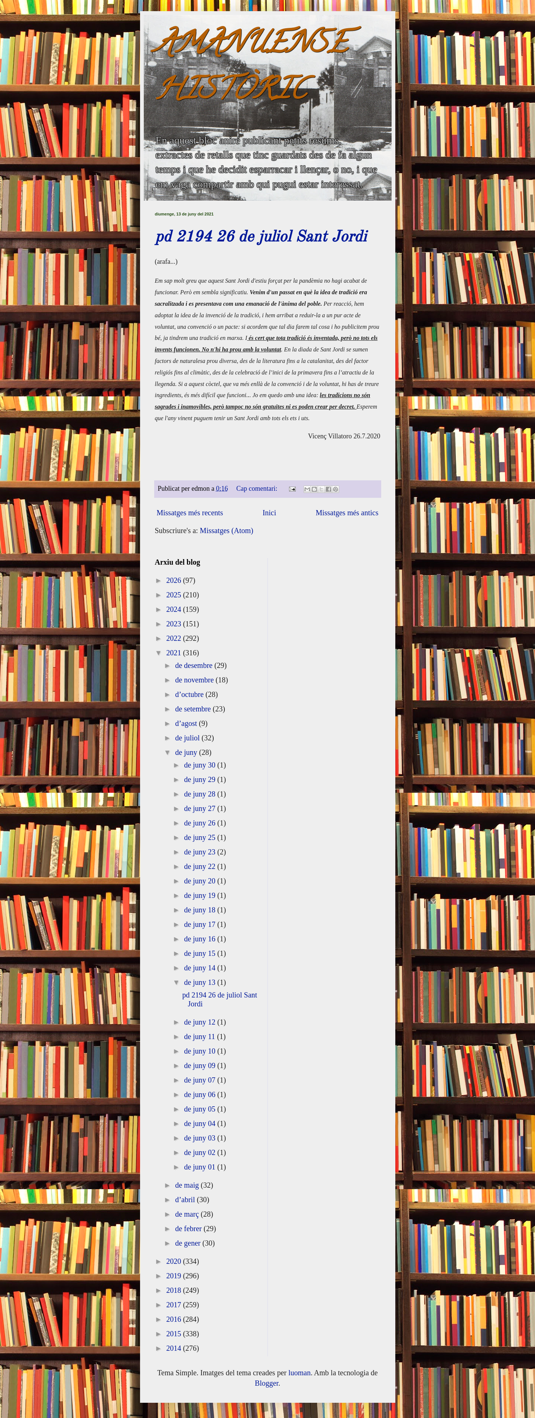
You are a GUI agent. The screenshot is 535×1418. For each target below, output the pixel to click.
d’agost (187, 723)
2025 (174, 595)
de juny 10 (200, 1051)
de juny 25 (200, 837)
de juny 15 (200, 953)
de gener (188, 1243)
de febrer (189, 1228)
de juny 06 (200, 1094)
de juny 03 (200, 1138)
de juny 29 (200, 779)
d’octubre (190, 694)
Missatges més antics (347, 513)
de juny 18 (200, 910)
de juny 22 (200, 866)
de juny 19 (200, 895)
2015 (174, 1334)
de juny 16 (200, 939)
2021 (174, 653)
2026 (174, 580)
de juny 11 (200, 1036)
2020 (174, 1261)
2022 (174, 638)
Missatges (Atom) (226, 530)
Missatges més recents (190, 513)
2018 (174, 1290)
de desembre (194, 665)
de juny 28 (200, 794)
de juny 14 (200, 968)
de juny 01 (200, 1167)
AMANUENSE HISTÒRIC (251, 69)
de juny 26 (200, 823)
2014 (174, 1348)
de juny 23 (200, 852)
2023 (174, 624)
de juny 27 (200, 808)
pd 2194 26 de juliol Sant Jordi (260, 237)
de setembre (194, 709)
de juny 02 (200, 1152)
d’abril (186, 1199)
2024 (174, 609)
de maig (188, 1185)
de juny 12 (200, 1022)
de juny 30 (200, 765)
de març (188, 1214)
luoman (299, 1373)
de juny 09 (200, 1065)
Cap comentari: (257, 488)
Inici (269, 513)
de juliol (188, 738)
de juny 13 (200, 982)
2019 (174, 1276)
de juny (187, 752)
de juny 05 (200, 1109)
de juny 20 (200, 881)
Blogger (266, 1383)
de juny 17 (200, 924)
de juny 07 (200, 1080)
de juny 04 (200, 1123)
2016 (174, 1319)
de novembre (195, 680)
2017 (174, 1305)
